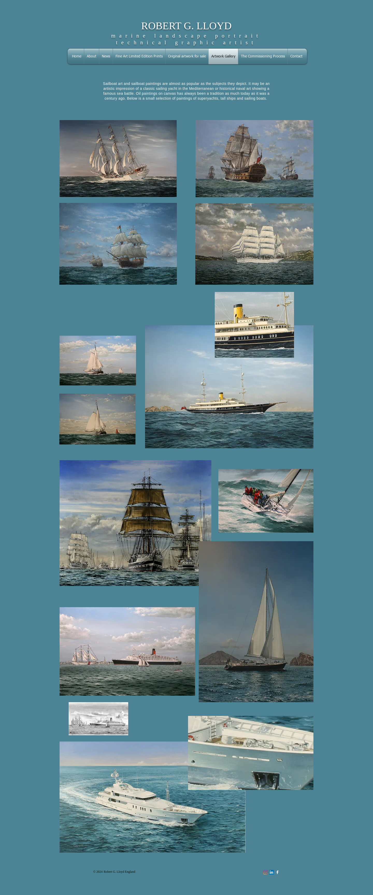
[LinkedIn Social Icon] (271, 872)
